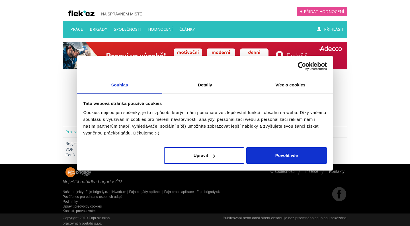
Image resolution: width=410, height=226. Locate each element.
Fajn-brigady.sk (208, 192)
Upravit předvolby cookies (82, 206)
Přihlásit (330, 29)
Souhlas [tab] (119, 84)
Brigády (98, 29)
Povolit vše (286, 155)
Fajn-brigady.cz (96, 192)
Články (187, 29)
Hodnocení (160, 29)
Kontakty (337, 171)
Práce (76, 29)
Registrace (75, 143)
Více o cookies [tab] (290, 84)
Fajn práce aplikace (179, 192)
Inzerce (311, 171)
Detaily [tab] (205, 84)
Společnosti (127, 29)
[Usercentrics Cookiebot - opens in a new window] (302, 66)
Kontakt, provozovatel (79, 211)
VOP (69, 149)
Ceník (70, 154)
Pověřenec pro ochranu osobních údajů (92, 197)
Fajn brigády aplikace (145, 192)
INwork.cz (118, 192)
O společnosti (282, 171)
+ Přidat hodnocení (322, 11)
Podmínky (70, 202)
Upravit (204, 155)
